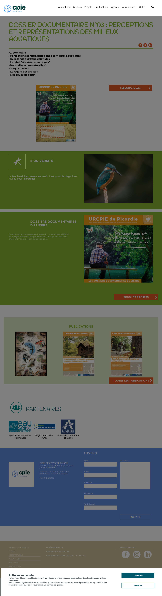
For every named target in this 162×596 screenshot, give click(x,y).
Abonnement (129, 7)
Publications (101, 7)
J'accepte (138, 575)
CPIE (141, 7)
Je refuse (138, 585)
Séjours (77, 7)
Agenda (115, 7)
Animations (64, 7)
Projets (88, 7)
